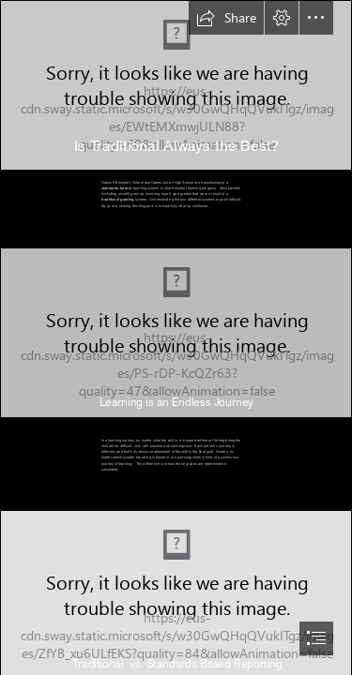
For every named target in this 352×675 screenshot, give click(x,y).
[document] (176, 337)
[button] (226, 18)
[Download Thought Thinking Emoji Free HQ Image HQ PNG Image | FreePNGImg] (176, 85)
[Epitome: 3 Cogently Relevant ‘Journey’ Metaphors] (176, 333)
